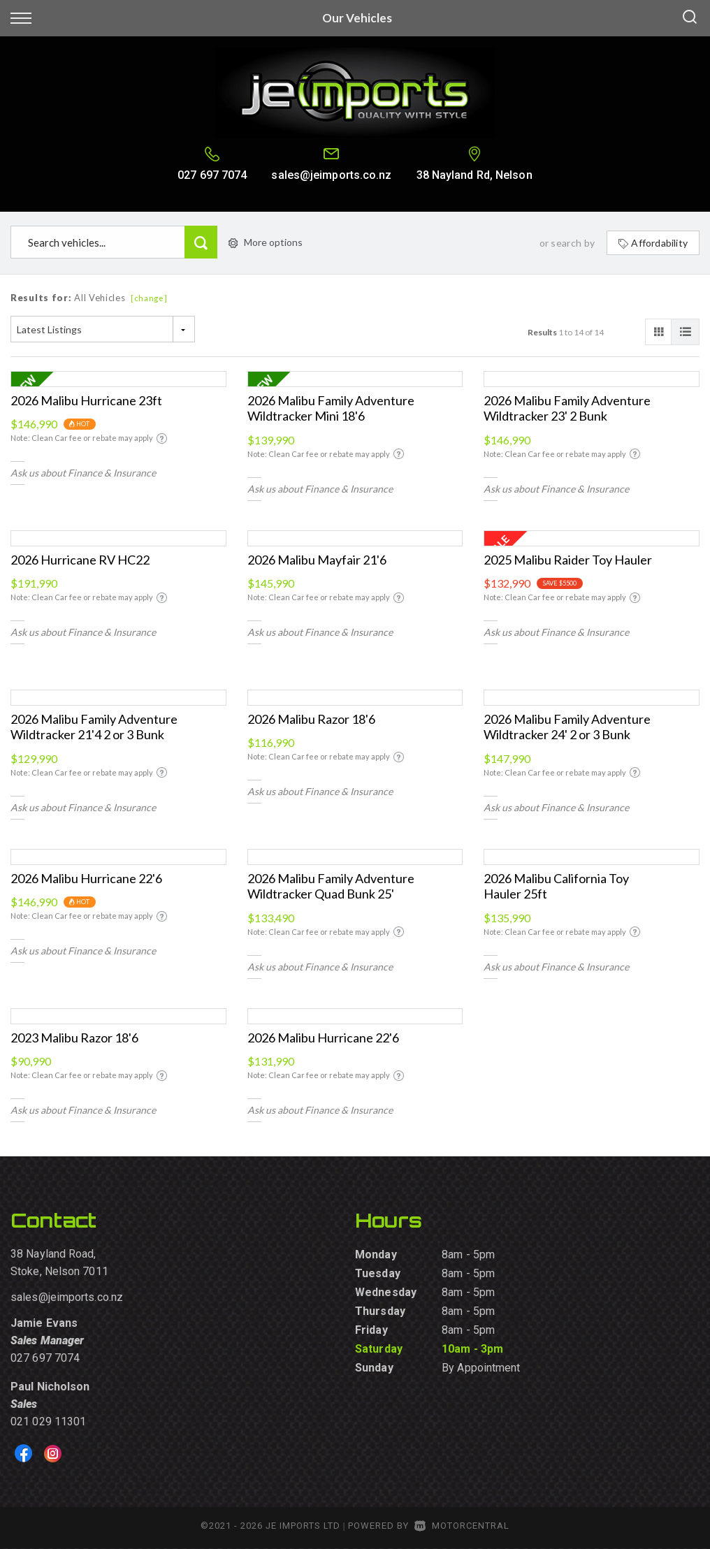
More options (266, 242)
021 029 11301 (48, 1421)
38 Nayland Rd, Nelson (474, 175)
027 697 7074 (212, 175)
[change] (149, 298)
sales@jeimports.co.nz (331, 175)
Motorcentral (461, 1525)
